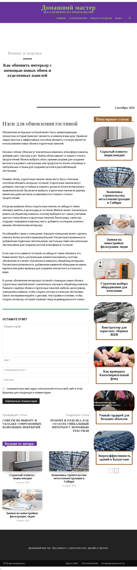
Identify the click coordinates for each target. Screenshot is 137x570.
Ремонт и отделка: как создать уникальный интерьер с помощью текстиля (69, 426)
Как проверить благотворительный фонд (114, 374)
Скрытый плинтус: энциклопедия (22, 477)
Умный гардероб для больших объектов (114, 416)
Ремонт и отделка (25, 53)
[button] (130, 18)
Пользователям (90, 562)
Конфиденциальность (113, 562)
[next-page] (116, 470)
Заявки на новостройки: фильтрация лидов (22, 514)
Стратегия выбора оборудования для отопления (114, 286)
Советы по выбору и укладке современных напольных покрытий (21, 424)
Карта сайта (72, 562)
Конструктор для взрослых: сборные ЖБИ (114, 330)
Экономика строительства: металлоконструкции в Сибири (69, 478)
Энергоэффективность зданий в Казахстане (114, 457)
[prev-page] (110, 470)
